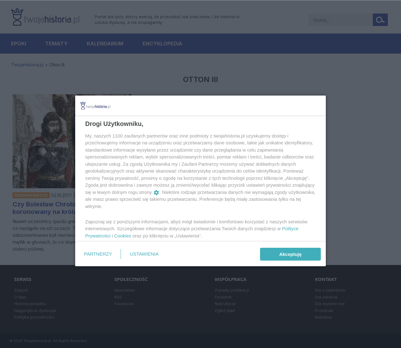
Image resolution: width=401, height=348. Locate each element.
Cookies (122, 235)
